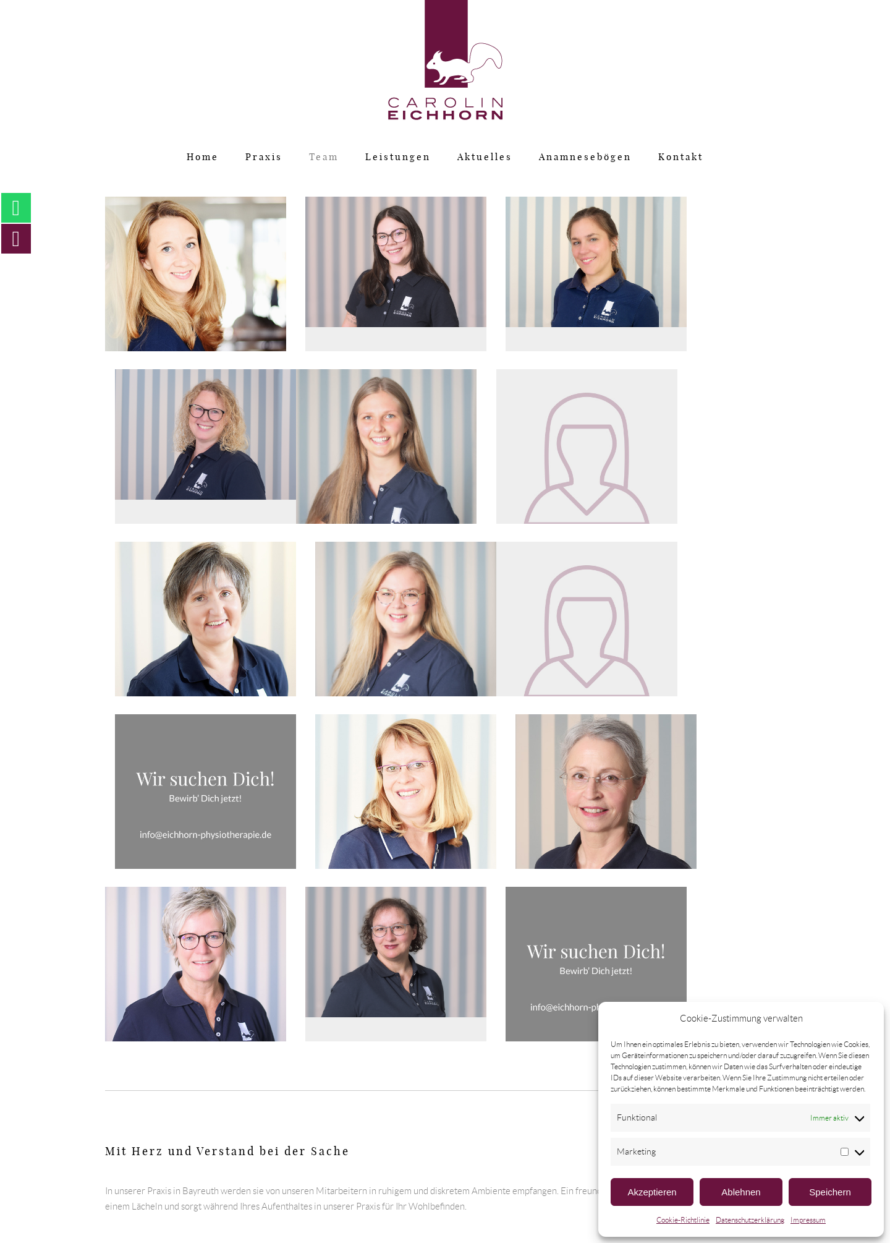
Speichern (830, 1192)
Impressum (808, 1220)
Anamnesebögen (585, 157)
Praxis (263, 157)
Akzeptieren (651, 1192)
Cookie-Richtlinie (683, 1220)
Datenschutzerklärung (750, 1220)
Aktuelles (484, 157)
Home (203, 157)
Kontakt (680, 157)
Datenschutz (343, 1190)
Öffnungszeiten (538, 1190)
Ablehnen (740, 1192)
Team (324, 157)
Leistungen (398, 157)
